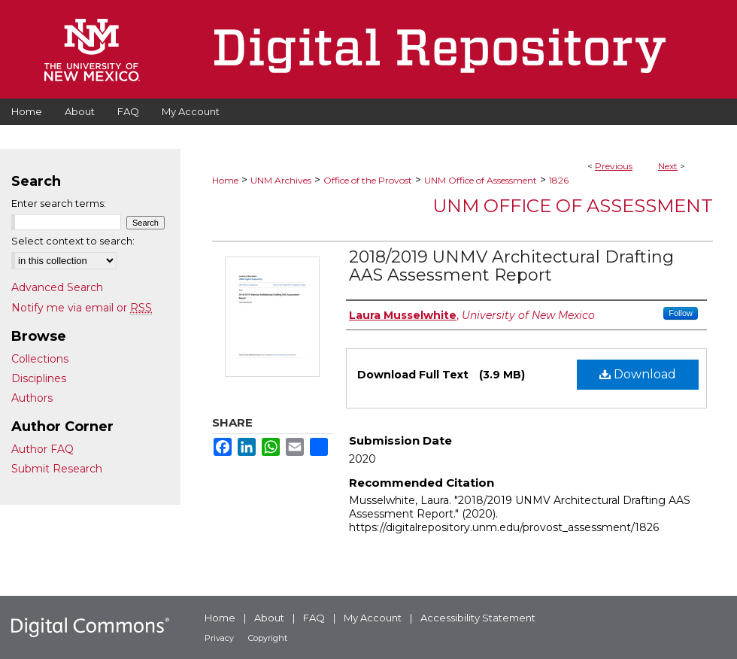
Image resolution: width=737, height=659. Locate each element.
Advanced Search (57, 287)
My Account (373, 618)
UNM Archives (280, 180)
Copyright (267, 638)
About (269, 618)
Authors (32, 398)
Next (668, 166)
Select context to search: (73, 241)
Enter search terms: (58, 203)
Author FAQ (42, 449)
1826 (559, 180)
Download (637, 374)
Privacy (219, 638)
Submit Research (56, 468)
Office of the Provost (367, 180)
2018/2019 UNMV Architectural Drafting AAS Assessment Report (511, 266)
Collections (39, 359)
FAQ (314, 618)
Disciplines (38, 378)
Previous (613, 166)
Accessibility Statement (477, 618)
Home (225, 180)
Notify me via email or (81, 307)
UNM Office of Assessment (480, 180)
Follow (681, 312)
